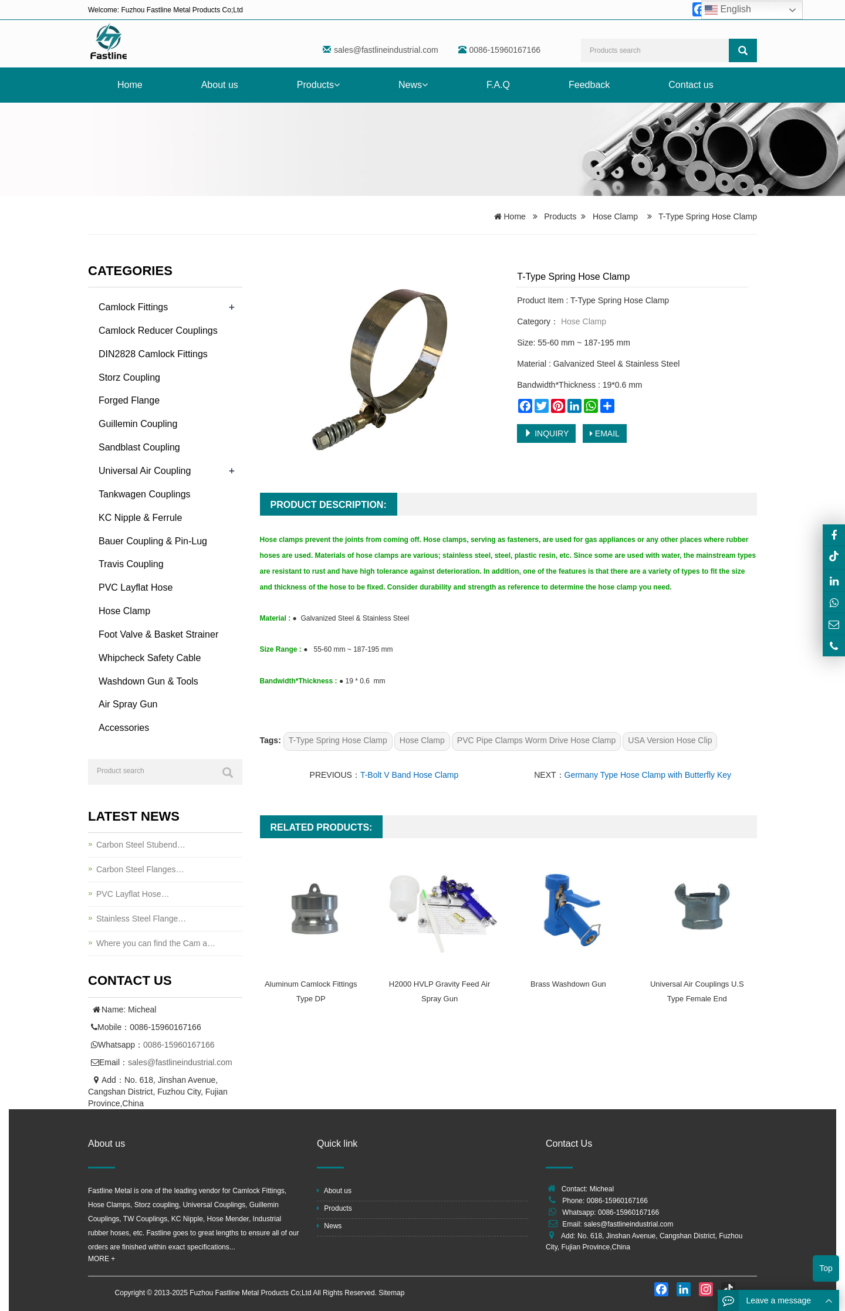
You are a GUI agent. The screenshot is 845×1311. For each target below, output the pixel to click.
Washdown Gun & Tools (148, 681)
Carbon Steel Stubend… (140, 844)
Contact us (690, 85)
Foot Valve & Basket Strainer (158, 634)
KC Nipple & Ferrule (140, 518)
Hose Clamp (615, 216)
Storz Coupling (129, 377)
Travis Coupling (131, 564)
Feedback (589, 85)
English (728, 10)
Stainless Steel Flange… (141, 918)
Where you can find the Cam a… (155, 943)
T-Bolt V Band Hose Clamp (409, 775)
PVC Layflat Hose (136, 587)
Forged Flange (129, 400)
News (413, 85)
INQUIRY (546, 433)
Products (318, 85)
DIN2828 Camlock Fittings (153, 354)
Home (130, 85)
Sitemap (391, 1293)
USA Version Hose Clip (670, 740)
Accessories (124, 728)
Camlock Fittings (133, 307)
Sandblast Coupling (139, 447)
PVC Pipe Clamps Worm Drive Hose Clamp (536, 740)
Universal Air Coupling (145, 471)
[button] (337, 85)
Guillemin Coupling (138, 424)
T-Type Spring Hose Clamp (338, 740)
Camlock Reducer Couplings (158, 331)
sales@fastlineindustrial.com (386, 50)
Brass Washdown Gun (568, 984)
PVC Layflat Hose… (133, 894)
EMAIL (605, 433)
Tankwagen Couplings (145, 494)
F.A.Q (498, 85)
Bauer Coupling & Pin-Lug (153, 541)
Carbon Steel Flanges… (140, 869)
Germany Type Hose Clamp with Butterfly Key (648, 775)
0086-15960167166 (178, 1044)
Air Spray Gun (128, 704)
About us (219, 85)
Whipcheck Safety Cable (150, 658)
